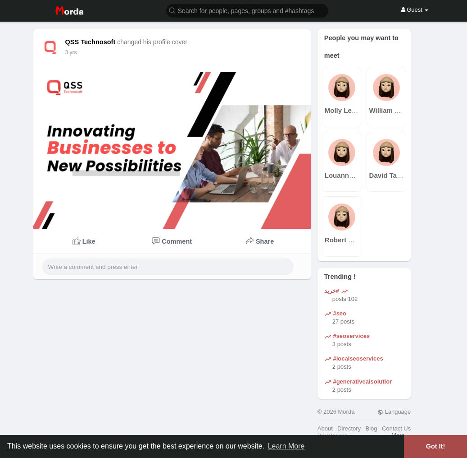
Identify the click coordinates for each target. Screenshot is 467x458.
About (325, 428)
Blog (371, 428)
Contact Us (396, 428)
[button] (247, 10)
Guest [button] (415, 9)
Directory (349, 428)
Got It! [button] (435, 446)
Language (394, 412)
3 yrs (71, 52)
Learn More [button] (286, 446)
